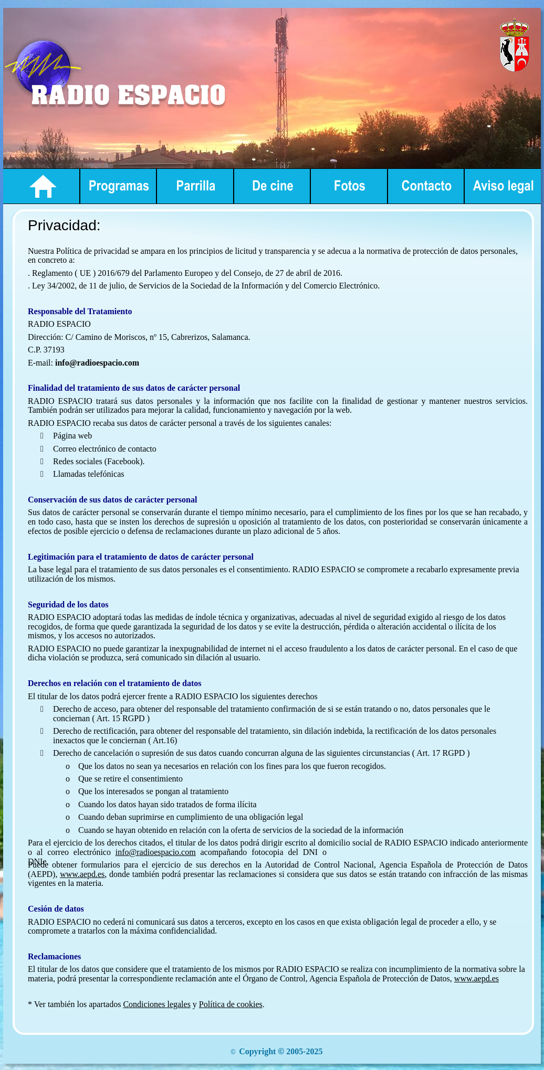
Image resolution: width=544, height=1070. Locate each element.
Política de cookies (231, 1004)
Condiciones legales (156, 1004)
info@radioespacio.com (156, 852)
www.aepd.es (82, 874)
